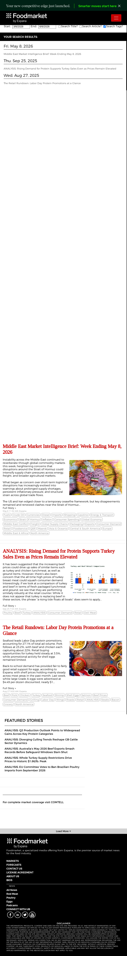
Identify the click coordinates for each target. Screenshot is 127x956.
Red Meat (12, 893)
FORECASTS (13, 864)
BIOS (9, 880)
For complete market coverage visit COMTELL (33, 802)
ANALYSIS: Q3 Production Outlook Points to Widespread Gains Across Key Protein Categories (42, 732)
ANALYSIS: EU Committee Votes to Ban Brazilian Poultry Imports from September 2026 (42, 768)
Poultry (11, 897)
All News (11, 890)
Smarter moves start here (97, 6)
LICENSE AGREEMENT (19, 872)
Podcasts (12, 905)
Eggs (9, 901)
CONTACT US (14, 868)
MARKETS (12, 860)
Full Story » (9, 507)
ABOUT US (12, 876)
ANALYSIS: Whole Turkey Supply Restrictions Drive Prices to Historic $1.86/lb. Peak (38, 759)
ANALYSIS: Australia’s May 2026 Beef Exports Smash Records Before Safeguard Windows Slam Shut (39, 750)
